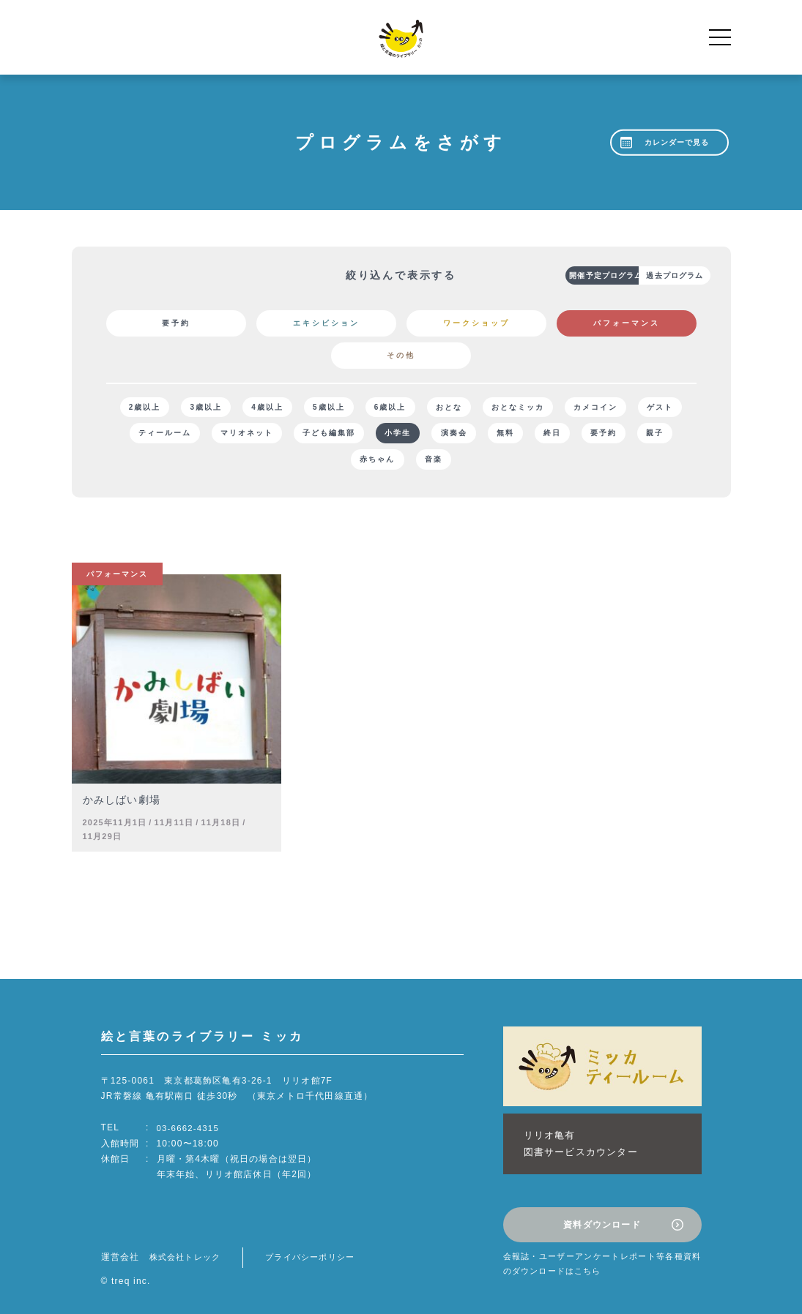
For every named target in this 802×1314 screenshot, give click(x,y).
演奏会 (540, 436)
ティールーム (233, 436)
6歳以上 (420, 408)
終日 (647, 436)
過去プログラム (650, 275)
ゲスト (160, 436)
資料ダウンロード (602, 1217)
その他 (401, 355)
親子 (371, 463)
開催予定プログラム (559, 275)
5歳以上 (354, 408)
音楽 (491, 463)
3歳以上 (223, 408)
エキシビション (326, 323)
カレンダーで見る (674, 142)
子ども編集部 (406, 436)
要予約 (176, 323)
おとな (482, 408)
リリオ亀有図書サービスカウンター (574, 1142)
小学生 (480, 436)
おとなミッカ (556, 408)
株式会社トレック (188, 1247)
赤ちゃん (431, 463)
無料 (595, 436)
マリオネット (320, 436)
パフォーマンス (626, 323)
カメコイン (638, 408)
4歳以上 (289, 408)
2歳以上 (158, 408)
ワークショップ (476, 323)
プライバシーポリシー (319, 1247)
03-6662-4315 (189, 1132)
